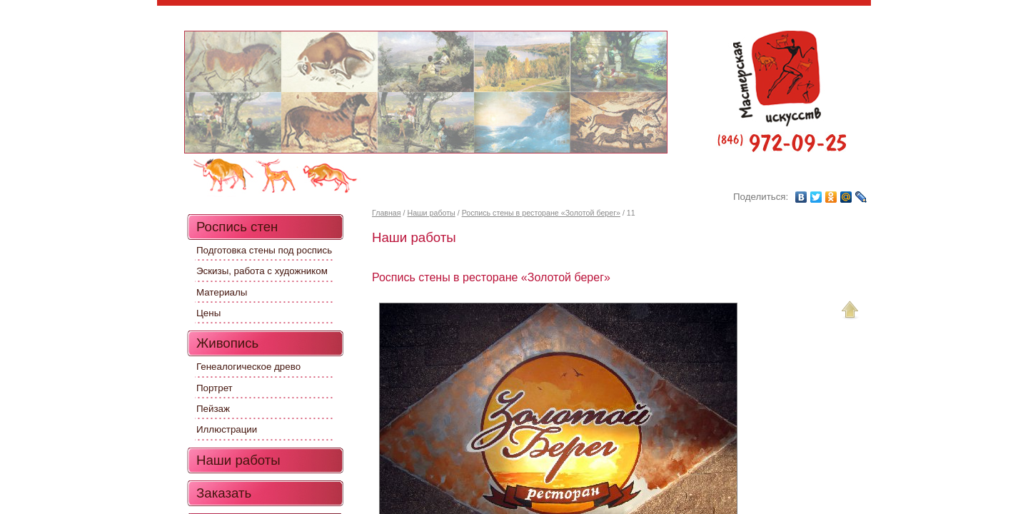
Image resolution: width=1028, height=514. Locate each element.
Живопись (227, 343)
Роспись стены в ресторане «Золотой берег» (541, 212)
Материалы (221, 292)
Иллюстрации (226, 429)
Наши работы (431, 212)
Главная (386, 212)
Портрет (214, 388)
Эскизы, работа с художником (262, 271)
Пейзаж (213, 408)
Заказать (223, 492)
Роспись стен (237, 226)
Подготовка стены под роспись (264, 250)
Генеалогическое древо (248, 366)
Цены (208, 313)
